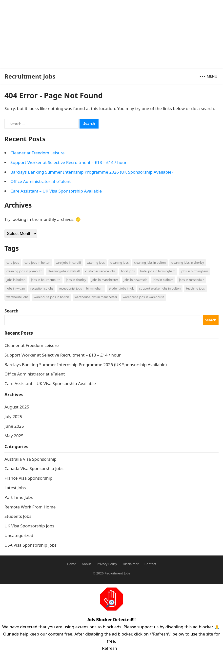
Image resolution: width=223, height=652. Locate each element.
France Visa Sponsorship (28, 478)
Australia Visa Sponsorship (30, 459)
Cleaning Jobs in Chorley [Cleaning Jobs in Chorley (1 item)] (187, 263)
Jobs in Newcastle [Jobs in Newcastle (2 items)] (135, 280)
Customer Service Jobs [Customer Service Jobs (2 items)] (100, 271)
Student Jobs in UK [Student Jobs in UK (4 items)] (121, 288)
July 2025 (13, 416)
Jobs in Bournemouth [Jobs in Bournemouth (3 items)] (45, 280)
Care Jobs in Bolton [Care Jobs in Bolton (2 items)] (37, 263)
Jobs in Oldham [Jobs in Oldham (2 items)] (163, 280)
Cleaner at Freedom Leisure (37, 153)
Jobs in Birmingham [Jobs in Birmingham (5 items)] (194, 271)
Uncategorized (18, 535)
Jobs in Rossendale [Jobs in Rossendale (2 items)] (191, 280)
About (86, 564)
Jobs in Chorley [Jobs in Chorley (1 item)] (76, 280)
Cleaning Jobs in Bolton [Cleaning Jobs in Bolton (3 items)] (150, 263)
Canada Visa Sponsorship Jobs (33, 468)
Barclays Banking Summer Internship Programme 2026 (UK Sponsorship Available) (91, 172)
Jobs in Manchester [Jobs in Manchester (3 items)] (105, 280)
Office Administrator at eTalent (40, 181)
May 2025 (13, 436)
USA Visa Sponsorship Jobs (30, 545)
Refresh (109, 648)
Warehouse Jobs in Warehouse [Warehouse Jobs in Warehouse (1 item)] (143, 297)
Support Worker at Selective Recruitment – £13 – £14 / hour (68, 162)
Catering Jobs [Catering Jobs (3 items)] (96, 263)
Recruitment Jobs (30, 76)
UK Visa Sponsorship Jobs (29, 526)
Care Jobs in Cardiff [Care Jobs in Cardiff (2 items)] (68, 263)
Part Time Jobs (18, 497)
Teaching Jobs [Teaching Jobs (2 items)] (195, 288)
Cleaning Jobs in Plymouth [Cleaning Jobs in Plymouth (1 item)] (24, 271)
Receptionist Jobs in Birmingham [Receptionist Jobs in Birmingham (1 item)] (81, 288)
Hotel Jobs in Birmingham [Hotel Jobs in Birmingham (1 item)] (157, 271)
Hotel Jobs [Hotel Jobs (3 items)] (128, 271)
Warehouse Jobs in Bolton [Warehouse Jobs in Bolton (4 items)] (51, 297)
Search (11, 311)
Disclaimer (131, 564)
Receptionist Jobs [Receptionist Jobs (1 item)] (41, 288)
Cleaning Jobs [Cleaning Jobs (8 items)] (119, 263)
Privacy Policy (107, 564)
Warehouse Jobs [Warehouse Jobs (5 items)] (17, 297)
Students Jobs (17, 516)
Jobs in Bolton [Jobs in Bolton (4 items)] (15, 280)
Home (71, 564)
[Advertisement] (109, 34)
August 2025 (16, 407)
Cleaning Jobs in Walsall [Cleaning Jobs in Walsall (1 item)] (64, 271)
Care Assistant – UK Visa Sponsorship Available (56, 191)
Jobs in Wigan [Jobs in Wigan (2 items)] (15, 288)
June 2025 (14, 426)
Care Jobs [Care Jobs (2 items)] (12, 263)
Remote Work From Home (30, 507)
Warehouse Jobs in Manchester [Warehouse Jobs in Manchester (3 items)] (96, 297)
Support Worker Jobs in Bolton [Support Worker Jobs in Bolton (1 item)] (160, 288)
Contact (150, 564)
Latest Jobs (15, 487)
